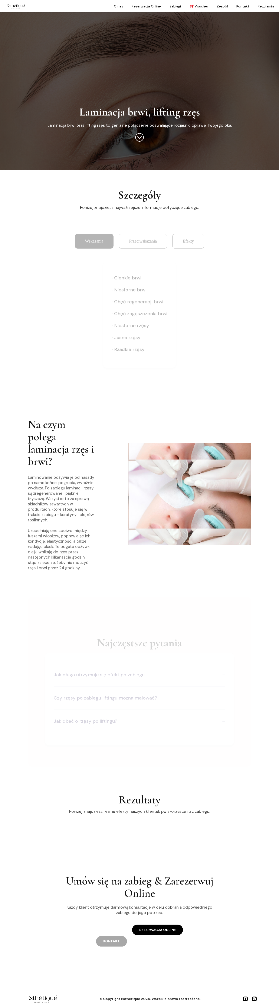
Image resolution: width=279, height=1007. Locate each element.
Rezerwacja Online (146, 6)
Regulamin (266, 6)
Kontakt (242, 6)
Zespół (222, 6)
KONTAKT (111, 936)
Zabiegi (175, 6)
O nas (118, 6)
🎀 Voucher (199, 6)
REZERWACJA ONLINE (157, 930)
